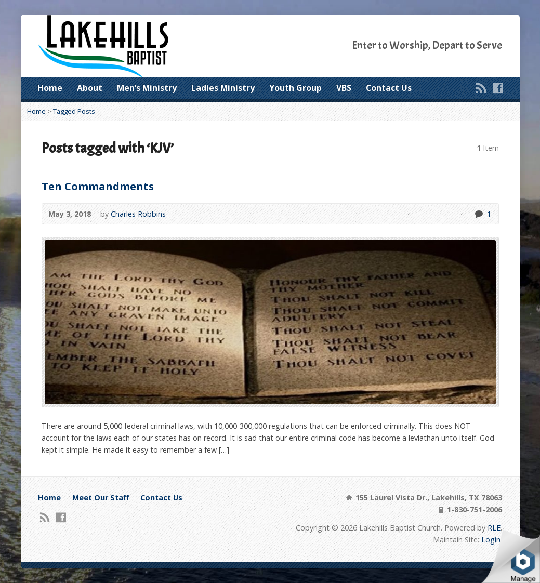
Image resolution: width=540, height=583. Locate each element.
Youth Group (295, 88)
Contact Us (389, 88)
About (89, 88)
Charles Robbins (138, 214)
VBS (343, 88)
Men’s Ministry (147, 88)
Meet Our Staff (100, 497)
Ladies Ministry (223, 88)
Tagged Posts (74, 111)
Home (49, 88)
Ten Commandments (98, 186)
